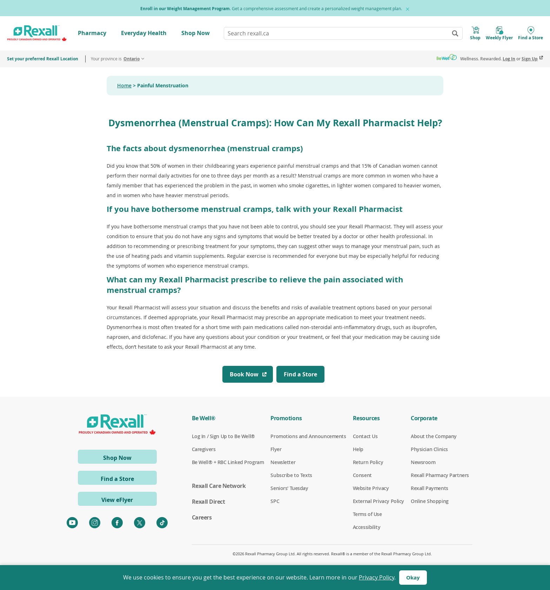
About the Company (434, 436)
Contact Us (365, 436)
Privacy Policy (376, 577)
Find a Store (117, 479)
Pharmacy (92, 33)
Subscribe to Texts (291, 475)
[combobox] (343, 33)
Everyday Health (144, 33)
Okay (413, 577)
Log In (509, 59)
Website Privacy (371, 488)
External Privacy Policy (378, 501)
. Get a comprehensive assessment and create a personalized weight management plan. (271, 9)
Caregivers (204, 449)
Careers (202, 517)
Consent (362, 475)
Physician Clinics (429, 449)
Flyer (275, 449)
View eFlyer (117, 500)
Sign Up (530, 59)
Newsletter (282, 462)
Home (124, 85)
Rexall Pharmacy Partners (440, 475)
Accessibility (367, 527)
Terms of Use (367, 514)
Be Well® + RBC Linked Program (228, 462)
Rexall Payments (429, 488)
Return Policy (368, 462)
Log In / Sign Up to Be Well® (223, 436)
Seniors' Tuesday (289, 488)
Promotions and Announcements (308, 436)
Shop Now (195, 33)
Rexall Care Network (219, 486)
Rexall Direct (208, 501)
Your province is (115, 59)
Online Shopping (430, 501)
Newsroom (423, 462)
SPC (274, 501)
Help (358, 449)
